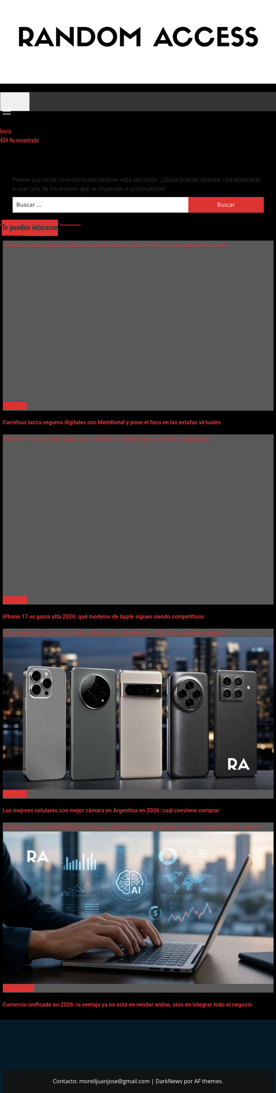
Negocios (15, 406)
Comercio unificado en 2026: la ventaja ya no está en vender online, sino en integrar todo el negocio (132, 826)
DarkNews (169, 1081)
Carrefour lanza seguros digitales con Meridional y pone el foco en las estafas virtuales (114, 245)
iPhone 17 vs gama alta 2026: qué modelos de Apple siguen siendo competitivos (106, 438)
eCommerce (18, 988)
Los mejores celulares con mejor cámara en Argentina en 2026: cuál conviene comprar (115, 633)
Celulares (15, 600)
